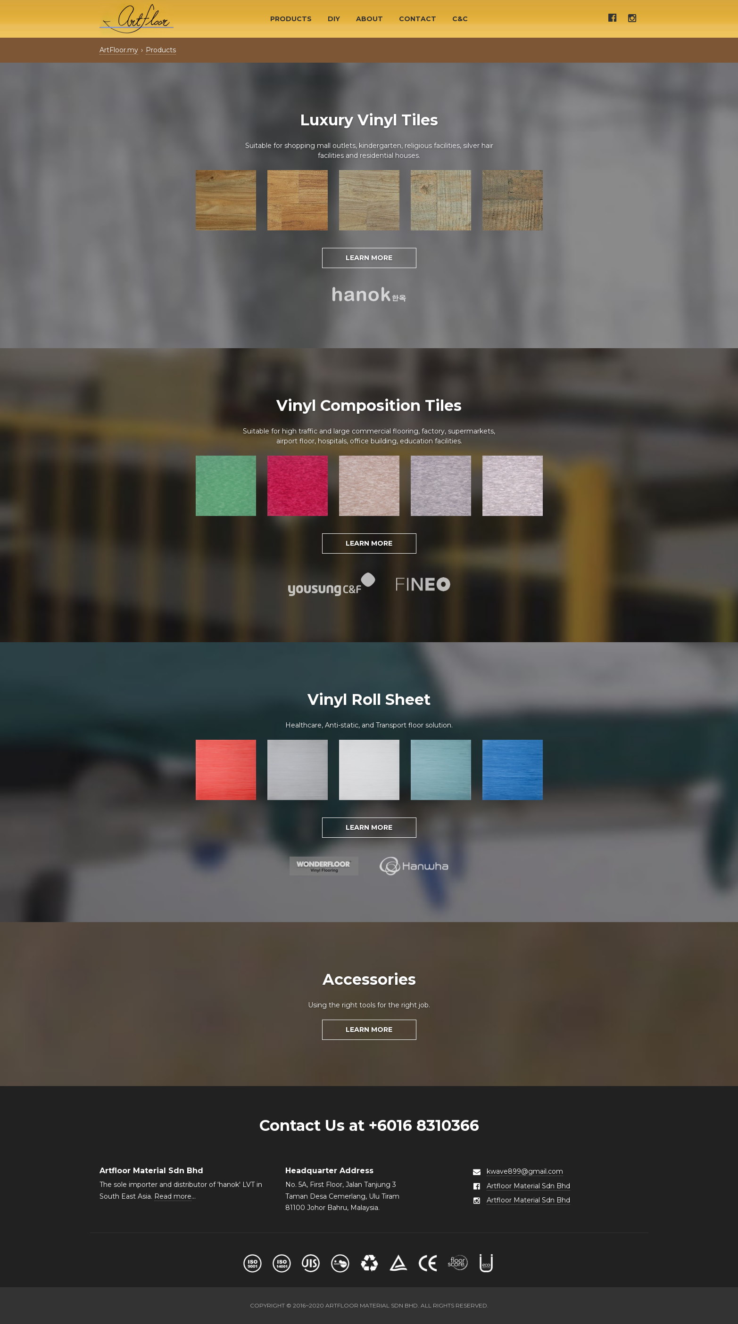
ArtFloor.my (119, 50)
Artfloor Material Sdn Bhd (528, 1186)
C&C (460, 19)
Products (291, 19)
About (369, 19)
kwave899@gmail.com (525, 1171)
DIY (334, 19)
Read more (172, 1196)
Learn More (369, 257)
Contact (417, 19)
